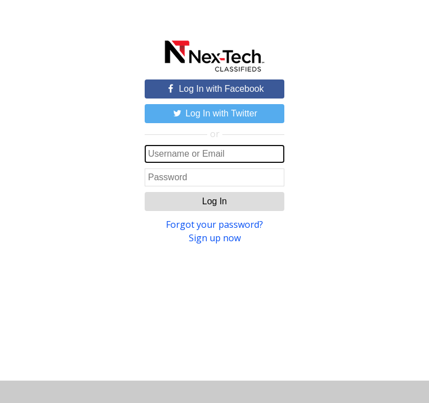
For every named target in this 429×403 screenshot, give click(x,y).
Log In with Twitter (214, 113)
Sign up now (215, 238)
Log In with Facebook (214, 88)
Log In (214, 201)
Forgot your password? (214, 224)
